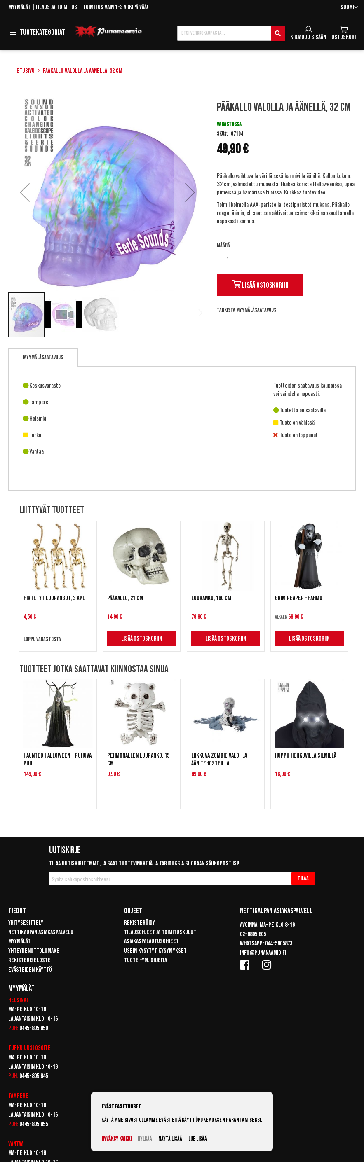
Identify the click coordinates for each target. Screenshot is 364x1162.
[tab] (43, 357)
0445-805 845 (33, 1076)
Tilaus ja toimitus (56, 7)
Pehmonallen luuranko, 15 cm (138, 759)
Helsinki (18, 1000)
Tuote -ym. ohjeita (145, 960)
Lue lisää (197, 1138)
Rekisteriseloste (29, 960)
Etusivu (25, 71)
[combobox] (231, 33)
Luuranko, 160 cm (211, 598)
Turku (15, 1048)
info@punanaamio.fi (263, 953)
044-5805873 (278, 943)
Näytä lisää (170, 1138)
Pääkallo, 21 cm (125, 598)
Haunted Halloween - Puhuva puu (57, 759)
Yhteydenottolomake (33, 951)
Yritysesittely (25, 923)
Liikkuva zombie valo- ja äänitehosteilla (219, 759)
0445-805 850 (33, 1028)
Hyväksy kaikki (116, 1138)
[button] (349, 7)
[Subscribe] (303, 878)
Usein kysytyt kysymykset (155, 951)
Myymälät (19, 7)
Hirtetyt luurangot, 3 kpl (54, 598)
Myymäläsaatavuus (43, 357)
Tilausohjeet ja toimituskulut (160, 932)
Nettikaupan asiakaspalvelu (40, 932)
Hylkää (145, 1138)
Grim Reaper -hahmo (298, 598)
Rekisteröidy (139, 923)
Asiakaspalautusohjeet (151, 941)
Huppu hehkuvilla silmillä (305, 756)
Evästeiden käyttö (30, 970)
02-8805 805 (253, 934)
